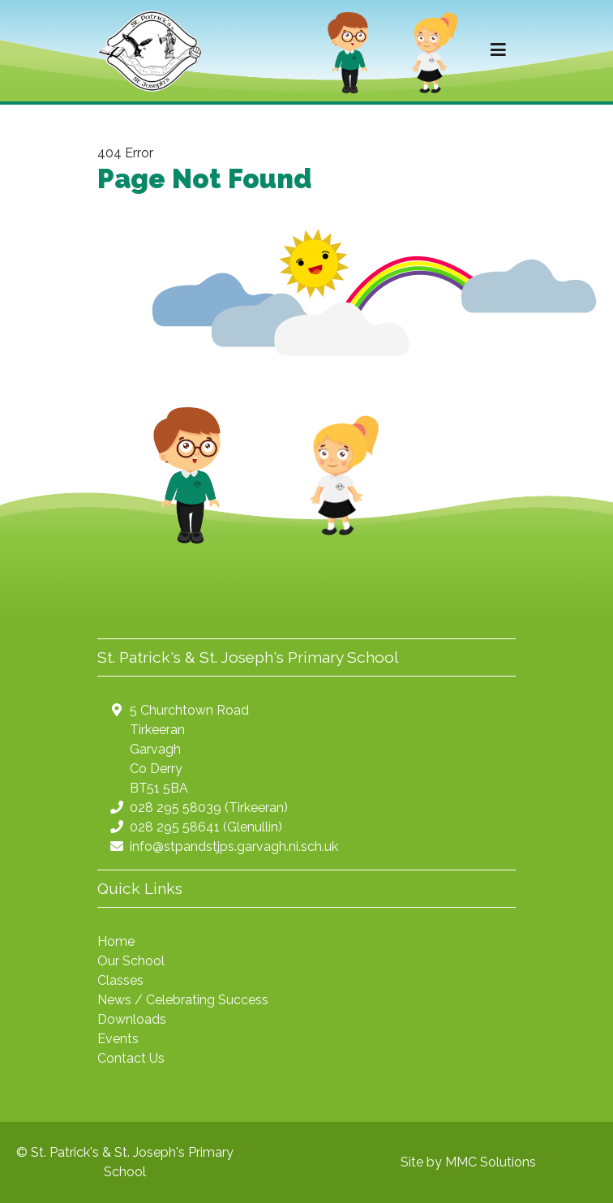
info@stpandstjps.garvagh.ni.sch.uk (234, 846)
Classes (120, 980)
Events (118, 1038)
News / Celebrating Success (182, 1000)
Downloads (131, 1019)
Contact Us (131, 1058)
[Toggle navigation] (498, 50)
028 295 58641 (175, 827)
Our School (131, 961)
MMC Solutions (490, 1162)
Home (116, 941)
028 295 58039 (175, 807)
